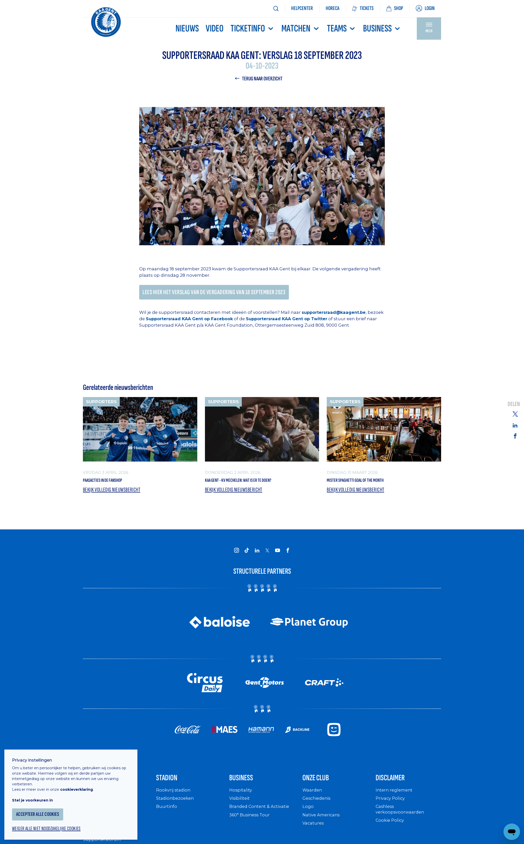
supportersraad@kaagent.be (335, 314)
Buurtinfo (167, 815)
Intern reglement (395, 799)
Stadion (170, 785)
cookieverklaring (79, 785)
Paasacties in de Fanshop (113, 483)
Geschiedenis (317, 807)
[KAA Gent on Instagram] (236, 554)
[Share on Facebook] (515, 436)
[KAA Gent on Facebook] (287, 554)
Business (382, 29)
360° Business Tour (251, 823)
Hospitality (241, 799)
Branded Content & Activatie (261, 815)
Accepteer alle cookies (42, 810)
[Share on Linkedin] (515, 425)
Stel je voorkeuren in (35, 796)
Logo (308, 815)
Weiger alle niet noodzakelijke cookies (51, 825)
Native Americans (322, 823)
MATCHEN (300, 29)
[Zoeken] (276, 8)
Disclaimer (396, 785)
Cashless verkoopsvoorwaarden (401, 818)
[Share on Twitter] (515, 413)
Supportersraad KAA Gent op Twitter (309, 320)
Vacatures (313, 832)
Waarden (313, 799)
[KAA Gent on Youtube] (277, 554)
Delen (514, 404)
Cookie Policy (391, 829)
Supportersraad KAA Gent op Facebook (208, 320)
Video (215, 29)
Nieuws (187, 29)
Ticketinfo (253, 29)
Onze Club (321, 785)
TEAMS (341, 29)
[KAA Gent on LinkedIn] (256, 554)
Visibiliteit (240, 807)
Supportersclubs (102, 840)
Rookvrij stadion (174, 799)
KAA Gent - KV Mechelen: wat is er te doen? (255, 483)
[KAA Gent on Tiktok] (246, 554)
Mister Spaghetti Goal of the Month (370, 483)
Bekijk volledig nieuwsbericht (114, 494)
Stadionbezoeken (176, 807)
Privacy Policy (392, 807)
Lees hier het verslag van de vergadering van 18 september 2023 (219, 294)
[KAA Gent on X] (267, 554)
